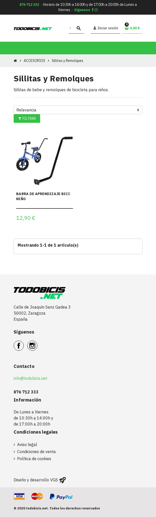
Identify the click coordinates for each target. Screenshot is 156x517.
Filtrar (27, 118)
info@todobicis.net (30, 378)
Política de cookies (34, 458)
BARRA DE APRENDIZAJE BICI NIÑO (43, 196)
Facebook (23, 343)
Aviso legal (27, 444)
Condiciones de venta (36, 451)
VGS (54, 479)
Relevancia (26, 109)
